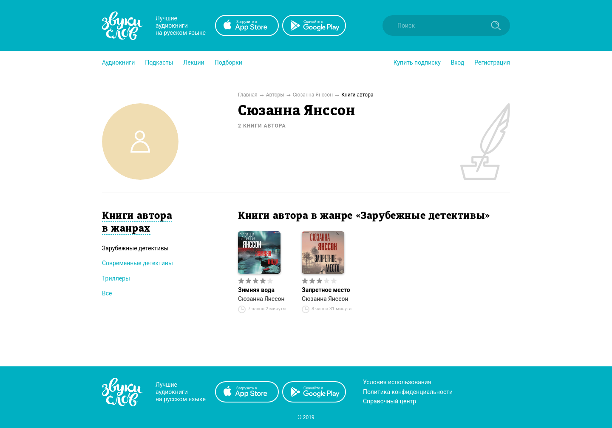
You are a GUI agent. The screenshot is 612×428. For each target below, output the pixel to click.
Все (107, 293)
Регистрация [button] (492, 62)
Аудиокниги (118, 62)
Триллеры (116, 278)
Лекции (193, 62)
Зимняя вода (256, 289)
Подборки (228, 62)
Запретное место (326, 289)
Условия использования (397, 382)
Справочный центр (389, 401)
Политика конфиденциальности (408, 391)
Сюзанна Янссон (261, 298)
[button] (118, 62)
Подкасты (159, 62)
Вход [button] (457, 62)
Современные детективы (137, 263)
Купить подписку (417, 62)
